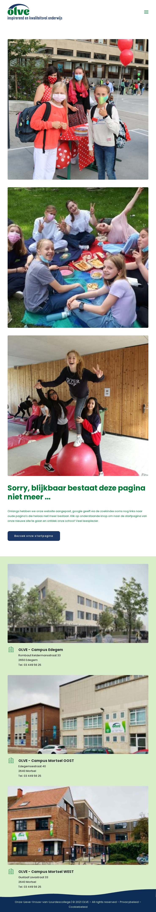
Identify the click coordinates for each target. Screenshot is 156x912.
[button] (146, 12)
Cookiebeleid (78, 907)
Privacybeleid (129, 902)
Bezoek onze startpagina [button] (33, 536)
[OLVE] (35, 12)
